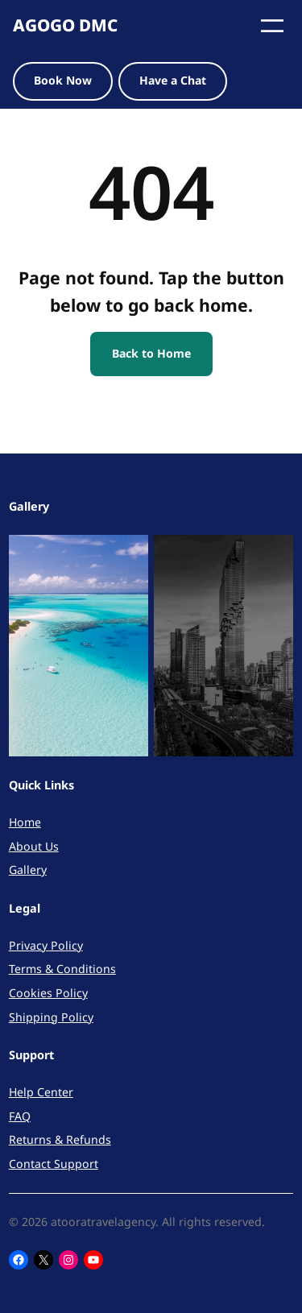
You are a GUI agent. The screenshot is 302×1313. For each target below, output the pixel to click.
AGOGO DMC (65, 25)
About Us (34, 846)
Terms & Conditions (62, 968)
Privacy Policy (46, 945)
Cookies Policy (48, 992)
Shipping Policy (51, 1017)
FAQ (20, 1116)
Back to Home (151, 353)
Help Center (41, 1092)
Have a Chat (172, 80)
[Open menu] (272, 26)
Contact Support (53, 1163)
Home (25, 822)
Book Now (63, 80)
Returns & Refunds (60, 1139)
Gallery (28, 869)
